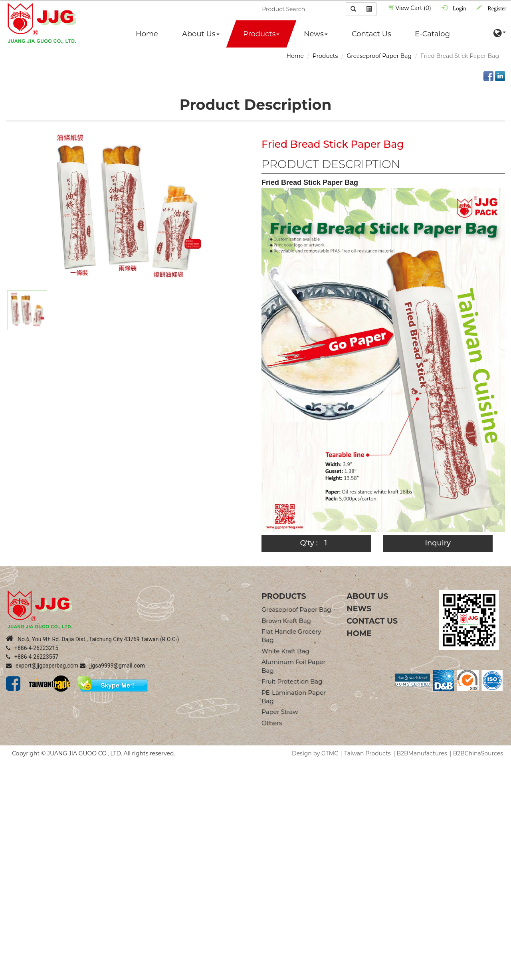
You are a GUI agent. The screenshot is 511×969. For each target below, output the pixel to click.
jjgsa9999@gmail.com (112, 665)
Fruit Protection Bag (291, 681)
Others (271, 723)
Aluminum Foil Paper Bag (293, 666)
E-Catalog (432, 34)
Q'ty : (308, 543)
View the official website (71, 837)
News (316, 34)
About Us (201, 34)
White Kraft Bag (285, 651)
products (283, 596)
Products (261, 34)
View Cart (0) (409, 8)
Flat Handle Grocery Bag (291, 636)
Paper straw (279, 711)
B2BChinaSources (478, 753)
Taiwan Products (367, 753)
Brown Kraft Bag (286, 620)
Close (7, 765)
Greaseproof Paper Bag (379, 55)
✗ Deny (10, 789)
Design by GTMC (315, 753)
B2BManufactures (422, 753)
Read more (18, 837)
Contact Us (371, 34)
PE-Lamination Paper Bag (293, 697)
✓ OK (225, 965)
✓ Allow (11, 781)
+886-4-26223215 (32, 648)
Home (147, 34)
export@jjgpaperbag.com (42, 665)
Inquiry (438, 543)
